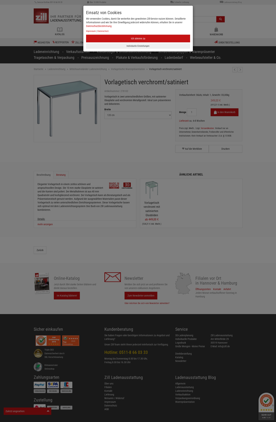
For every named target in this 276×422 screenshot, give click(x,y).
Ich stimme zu (138, 38)
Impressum (91, 31)
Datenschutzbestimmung (99, 26)
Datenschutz (103, 31)
